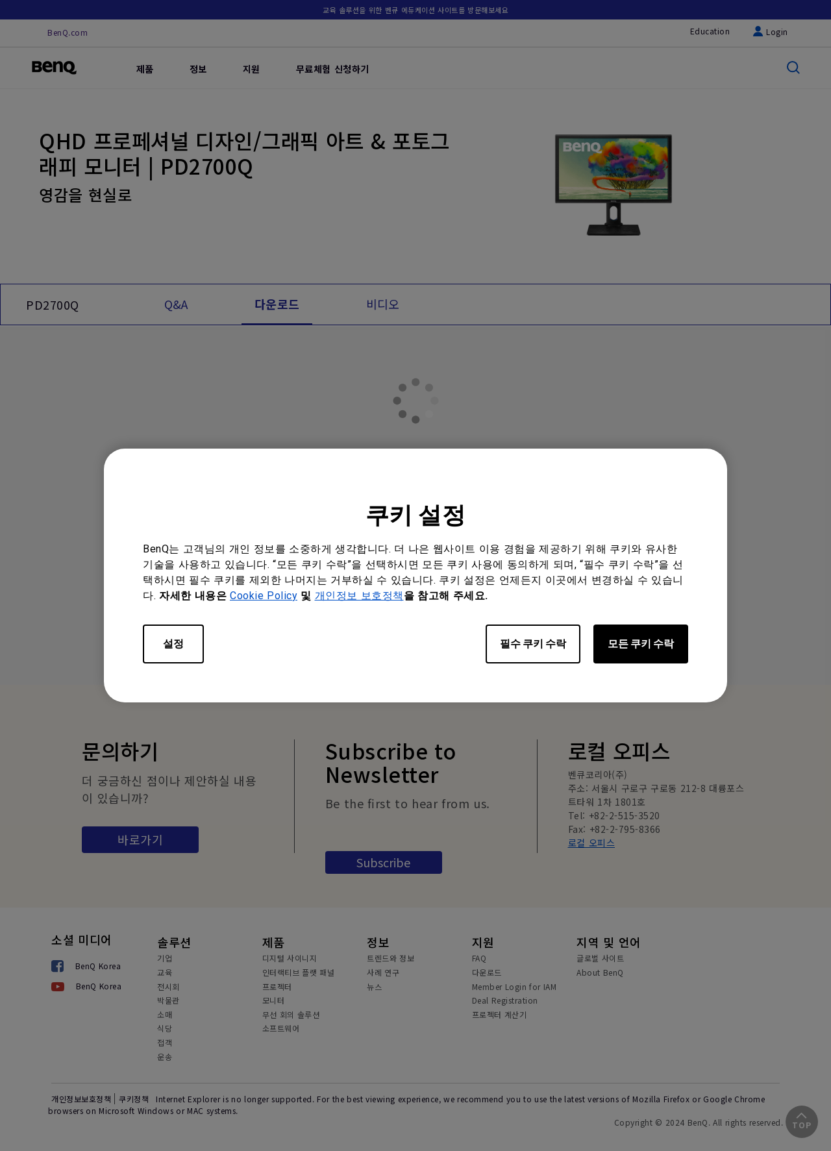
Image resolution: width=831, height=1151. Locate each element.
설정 (173, 643)
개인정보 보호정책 (359, 595)
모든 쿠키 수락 (641, 643)
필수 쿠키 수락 (533, 643)
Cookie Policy (263, 595)
